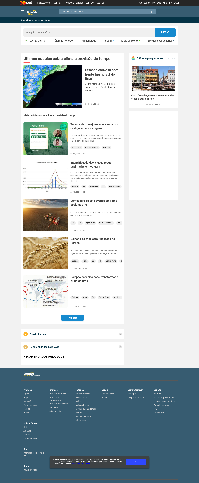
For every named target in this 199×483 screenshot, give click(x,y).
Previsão (27, 390)
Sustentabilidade (83, 416)
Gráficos (53, 390)
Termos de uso (160, 413)
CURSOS (79, 3)
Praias (26, 413)
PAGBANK (69, 3)
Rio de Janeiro (114, 186)
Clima (26, 449)
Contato (157, 390)
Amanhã (27, 401)
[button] (85, 104)
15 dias (26, 409)
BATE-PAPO (159, 3)
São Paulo (94, 186)
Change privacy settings (164, 401)
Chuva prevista (30, 470)
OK (136, 462)
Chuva (26, 466)
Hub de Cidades (31, 423)
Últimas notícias (64, 40)
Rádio (104, 397)
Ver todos (172, 58)
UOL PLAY (90, 3)
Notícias (80, 390)
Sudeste (75, 186)
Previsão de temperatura (55, 398)
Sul (73, 223)
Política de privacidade (81, 464)
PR (80, 223)
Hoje (25, 397)
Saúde (109, 40)
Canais (105, 390)
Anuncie (157, 394)
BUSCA (144, 3)
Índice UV (53, 407)
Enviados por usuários (160, 40)
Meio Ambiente (82, 405)
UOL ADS (100, 3)
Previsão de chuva (57, 394)
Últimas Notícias (91, 147)
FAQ (155, 409)
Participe (132, 394)
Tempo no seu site (136, 397)
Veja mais (72, 318)
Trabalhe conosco (162, 405)
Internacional (81, 420)
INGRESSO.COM (44, 3)
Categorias (35, 40)
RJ (103, 186)
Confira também (135, 390)
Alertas (79, 413)
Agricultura (76, 147)
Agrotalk (106, 147)
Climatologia (55, 411)
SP (84, 186)
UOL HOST (58, 3)
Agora (26, 394)
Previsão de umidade (58, 404)
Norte (85, 261)
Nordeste (117, 297)
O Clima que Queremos (86, 409)
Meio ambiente (130, 40)
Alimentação (90, 40)
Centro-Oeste (111, 261)
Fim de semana (30, 405)
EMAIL (174, 3)
